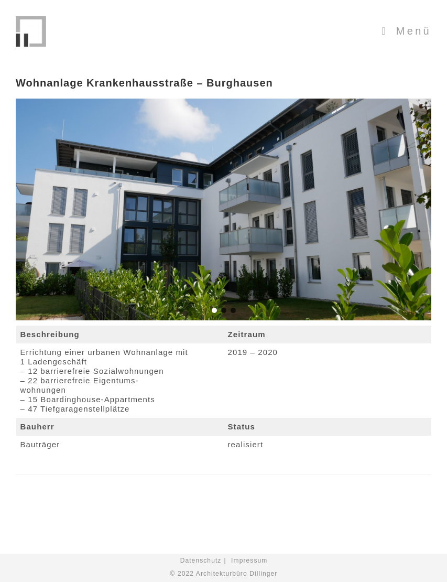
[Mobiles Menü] (406, 31)
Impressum (249, 560)
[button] (214, 310)
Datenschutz (201, 560)
